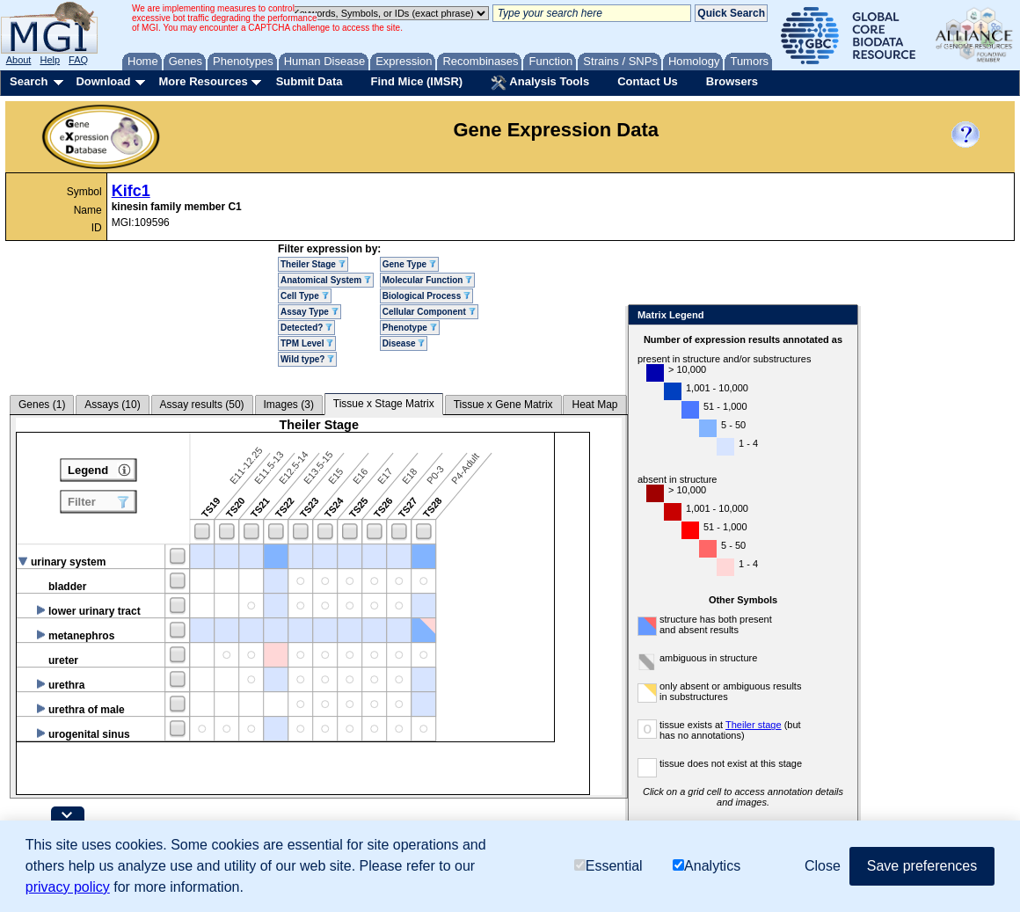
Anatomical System (325, 280)
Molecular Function (427, 280)
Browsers (732, 81)
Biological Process (426, 296)
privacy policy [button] (68, 886)
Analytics (706, 865)
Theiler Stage (313, 264)
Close (841, 316)
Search (28, 81)
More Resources (202, 81)
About (19, 60)
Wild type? (307, 359)
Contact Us (647, 81)
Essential (608, 865)
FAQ (78, 60)
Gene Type (409, 264)
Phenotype (409, 327)
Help (50, 60)
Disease (404, 343)
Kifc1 (131, 191)
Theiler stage (753, 724)
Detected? (306, 327)
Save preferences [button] (922, 865)
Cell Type (304, 296)
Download (103, 81)
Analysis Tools (540, 83)
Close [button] (823, 865)
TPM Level (306, 343)
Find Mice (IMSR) (416, 81)
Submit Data (309, 81)
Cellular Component (429, 312)
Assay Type (309, 312)
